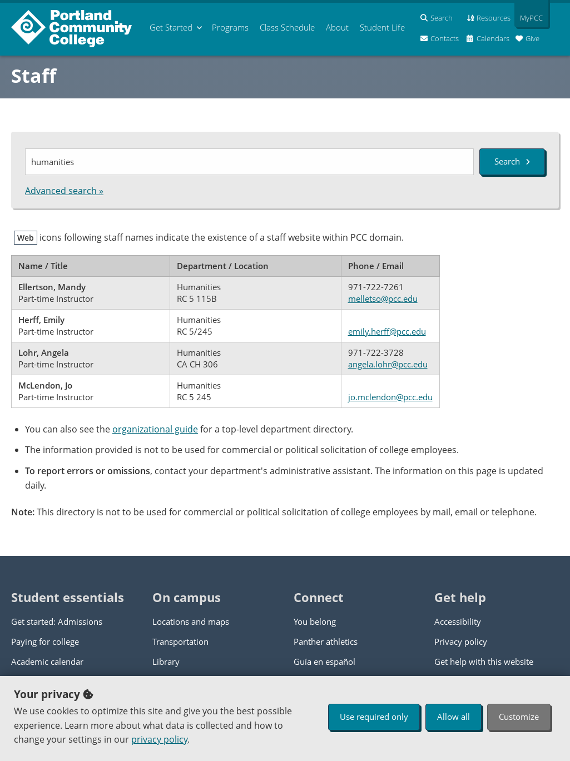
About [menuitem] (337, 27)
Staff (33, 75)
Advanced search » (64, 191)
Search (512, 161)
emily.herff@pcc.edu (387, 331)
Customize (519, 716)
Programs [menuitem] (230, 27)
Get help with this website (483, 661)
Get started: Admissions (56, 621)
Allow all (453, 716)
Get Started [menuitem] (171, 27)
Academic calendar (47, 661)
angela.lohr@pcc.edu (388, 364)
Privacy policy (460, 641)
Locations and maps (190, 621)
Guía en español (324, 661)
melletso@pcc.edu (383, 298)
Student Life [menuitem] (382, 27)
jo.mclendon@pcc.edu (390, 396)
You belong (315, 621)
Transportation (180, 641)
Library (166, 661)
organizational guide (155, 429)
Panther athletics (326, 641)
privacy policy (159, 739)
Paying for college (45, 641)
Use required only (374, 716)
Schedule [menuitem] (287, 27)
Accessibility (457, 621)
